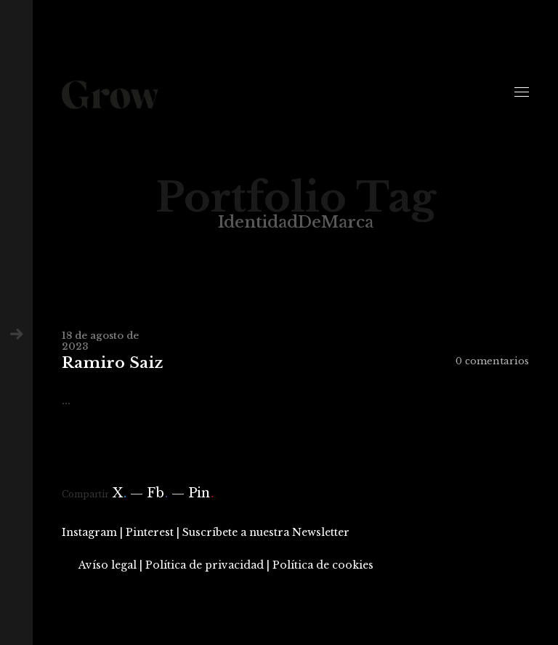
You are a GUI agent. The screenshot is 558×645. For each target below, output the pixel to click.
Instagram (89, 532)
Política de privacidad (204, 565)
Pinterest (150, 532)
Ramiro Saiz (112, 363)
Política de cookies (322, 565)
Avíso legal (107, 565)
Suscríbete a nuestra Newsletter (265, 532)
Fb (157, 493)
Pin (201, 493)
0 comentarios (492, 361)
